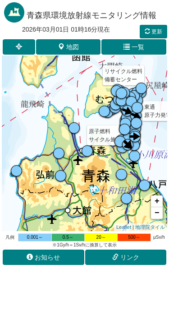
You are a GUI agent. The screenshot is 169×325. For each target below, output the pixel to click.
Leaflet (123, 227)
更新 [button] (153, 31)
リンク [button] (125, 257)
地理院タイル (150, 227)
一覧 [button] (133, 47)
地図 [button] (68, 47)
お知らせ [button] (43, 257)
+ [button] (157, 201)
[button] (19, 47)
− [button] (157, 213)
